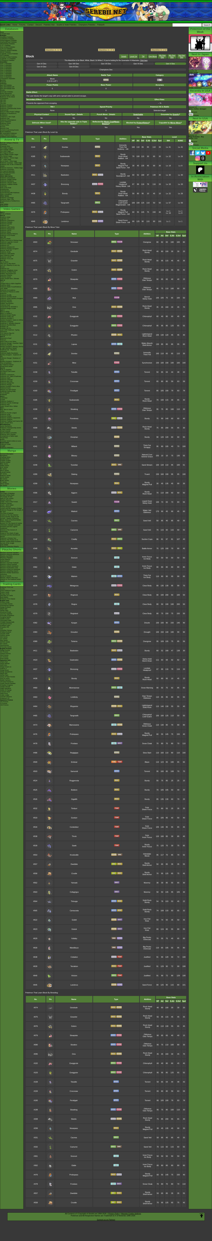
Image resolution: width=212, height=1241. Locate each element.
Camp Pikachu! (5, 559)
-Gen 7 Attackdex (6, 73)
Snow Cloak (147, 726)
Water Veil (147, 510)
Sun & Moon (4, 262)
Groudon (74, 632)
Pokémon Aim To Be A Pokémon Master (11, 165)
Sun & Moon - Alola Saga (8, 161)
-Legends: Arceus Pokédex (9, 54)
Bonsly (65, 193)
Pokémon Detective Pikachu (9, 546)
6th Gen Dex (162, 56)
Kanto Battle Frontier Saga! (9, 154)
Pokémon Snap (5, 414)
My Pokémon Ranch (7, 365)
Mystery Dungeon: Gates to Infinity (11, 320)
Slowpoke (74, 279)
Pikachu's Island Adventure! (9, 566)
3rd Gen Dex (181, 56)
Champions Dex (106, 70)
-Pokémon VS (4, 698)
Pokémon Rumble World (8, 297)
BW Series (3, 479)
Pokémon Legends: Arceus (9, 242)
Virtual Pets (4, 438)
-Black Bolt (3, 609)
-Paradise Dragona (6, 685)
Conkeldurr (74, 827)
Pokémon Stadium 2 (7, 401)
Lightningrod (147, 334)
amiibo (2, 439)
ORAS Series (4, 484)
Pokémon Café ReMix (7, 227)
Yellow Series (4, 465)
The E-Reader (5, 393)
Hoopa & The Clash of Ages (9, 533)
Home (14, 25)
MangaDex (3, 455)
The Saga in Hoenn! (6, 153)
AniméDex (3, 144)
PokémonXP (4, 110)
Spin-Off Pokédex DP (7, 87)
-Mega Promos (5, 650)
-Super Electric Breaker (8, 683)
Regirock (74, 595)
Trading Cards (12, 584)
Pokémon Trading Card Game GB (11, 421)
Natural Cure (147, 455)
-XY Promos (4, 657)
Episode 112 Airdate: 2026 (196, 136)
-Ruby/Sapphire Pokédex (8, 40)
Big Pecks (147, 937)
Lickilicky (74, 697)
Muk (74, 298)
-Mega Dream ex (5, 667)
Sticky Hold (147, 299)
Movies (11, 488)
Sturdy (123, 154)
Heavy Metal (121, 186)
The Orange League (7, 149)
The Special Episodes (7, 171)
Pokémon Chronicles (7, 169)
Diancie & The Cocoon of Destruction (8, 530)
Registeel (74, 613)
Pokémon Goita (5, 444)
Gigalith (74, 799)
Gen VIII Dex (74, 64)
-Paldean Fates (5, 625)
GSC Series (4, 467)
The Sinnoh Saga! (6, 156)
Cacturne (74, 530)
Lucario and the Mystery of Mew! (11, 508)
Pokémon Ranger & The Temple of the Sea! (11, 510)
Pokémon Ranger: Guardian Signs (11, 343)
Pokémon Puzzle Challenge (9, 403)
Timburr (74, 808)
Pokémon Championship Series (10, 108)
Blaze (147, 762)
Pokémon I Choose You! (8, 538)
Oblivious (147, 278)
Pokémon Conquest (6, 321)
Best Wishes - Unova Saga (9, 158)
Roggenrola (74, 781)
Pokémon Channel (6, 380)
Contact (30, 25)
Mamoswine (74, 725)
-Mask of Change (6, 690)
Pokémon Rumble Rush (8, 272)
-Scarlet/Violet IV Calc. (7, 95)
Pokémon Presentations (8, 120)
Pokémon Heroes (6, 503)
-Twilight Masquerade (7, 622)
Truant (147, 474)
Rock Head (122, 156)
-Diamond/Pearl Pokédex (8, 42)
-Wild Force (4, 693)
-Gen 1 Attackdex (6, 63)
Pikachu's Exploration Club (9, 568)
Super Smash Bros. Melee (9, 406)
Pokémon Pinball (5, 416)
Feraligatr (74, 391)
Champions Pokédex (87, 25)
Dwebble (74, 864)
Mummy (147, 883)
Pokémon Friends (6, 224)
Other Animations (6, 194)
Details (123, 56)
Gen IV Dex (41, 67)
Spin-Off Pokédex (6, 85)
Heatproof (123, 184)
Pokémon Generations (7, 178)
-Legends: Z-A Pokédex (8, 59)
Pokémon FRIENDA (6, 447)
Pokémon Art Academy (7, 290)
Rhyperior (74, 706)
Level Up (133, 56)
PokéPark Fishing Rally (8, 391)
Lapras (74, 344)
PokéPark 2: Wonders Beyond (10, 323)
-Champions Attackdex (7, 78)
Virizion (74, 976)
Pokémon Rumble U (7, 318)
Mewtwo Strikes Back (7, 495)
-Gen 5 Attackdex (6, 70)
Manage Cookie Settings (131, 1214)
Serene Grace (147, 457)
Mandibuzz (74, 948)
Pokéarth (101, 25)
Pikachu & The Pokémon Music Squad (10, 580)
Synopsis (193, 141)
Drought (147, 632)
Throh (74, 836)
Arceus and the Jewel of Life (9, 516)
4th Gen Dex (172, 56)
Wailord (74, 511)
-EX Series (3, 643)
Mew (74, 363)
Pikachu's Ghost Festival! (8, 564)
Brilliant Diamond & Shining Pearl (11, 240)
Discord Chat (4, 128)
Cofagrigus (74, 892)
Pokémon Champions (7, 220)
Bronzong (65, 184)
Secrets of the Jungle (7, 543)
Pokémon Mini (5, 404)
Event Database (5, 131)
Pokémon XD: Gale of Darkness (10, 376)
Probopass (65, 212)
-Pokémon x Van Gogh (7, 117)
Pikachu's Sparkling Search (9, 571)
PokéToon (3, 186)
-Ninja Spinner (5, 663)
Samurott (74, 771)
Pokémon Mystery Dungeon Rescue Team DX (9, 249)
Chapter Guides (5, 460)
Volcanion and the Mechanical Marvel (10, 535)
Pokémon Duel (5, 305)
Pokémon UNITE (5, 230)
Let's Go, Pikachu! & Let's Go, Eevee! (10, 266)
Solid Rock (147, 707)
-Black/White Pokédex (7, 44)
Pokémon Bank (5, 285)
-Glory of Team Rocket (7, 677)
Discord (39, 25)
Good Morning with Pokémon (9, 192)
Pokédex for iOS (5, 335)
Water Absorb (147, 343)
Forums (22, 25)
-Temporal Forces (6, 624)
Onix (74, 307)
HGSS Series (4, 477)
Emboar (74, 762)
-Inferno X (3, 668)
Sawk (74, 846)
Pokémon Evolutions (7, 181)
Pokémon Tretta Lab (7, 317)
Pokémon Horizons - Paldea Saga (11, 168)
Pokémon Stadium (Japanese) (10, 418)
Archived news (5, 34)
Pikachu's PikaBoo (6, 558)
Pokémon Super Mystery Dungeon (11, 298)
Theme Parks (4, 125)
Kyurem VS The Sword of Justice (11, 523)
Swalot (74, 502)
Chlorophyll (123, 201)
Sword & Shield (5, 239)
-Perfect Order (5, 602)
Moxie (147, 856)
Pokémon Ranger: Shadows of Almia (10, 359)
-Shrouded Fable (5, 620)
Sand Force (121, 168)
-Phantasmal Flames (7, 605)
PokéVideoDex (5, 191)
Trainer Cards (4, 592)
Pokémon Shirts (5, 123)
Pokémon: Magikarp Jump (9, 270)
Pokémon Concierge (7, 197)
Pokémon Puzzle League (8, 413)
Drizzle (147, 623)
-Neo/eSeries (4, 645)
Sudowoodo (65, 156)
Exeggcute (74, 316)
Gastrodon (74, 660)
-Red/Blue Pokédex (6, 37)
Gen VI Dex (138, 64)
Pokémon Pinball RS (7, 383)
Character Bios (5, 146)
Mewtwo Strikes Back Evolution (10, 541)
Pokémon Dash (5, 378)
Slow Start (147, 753)
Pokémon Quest (5, 277)
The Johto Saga (5, 151)
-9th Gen (3, 100)
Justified (147, 957)
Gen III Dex (74, 67)
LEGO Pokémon (5, 122)
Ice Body (147, 559)
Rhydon (74, 335)
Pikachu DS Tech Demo (8, 389)
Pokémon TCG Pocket (7, 235)
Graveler (74, 261)
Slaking (74, 474)
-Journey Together (6, 614)
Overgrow (147, 242)
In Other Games (5, 429)
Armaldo (74, 548)
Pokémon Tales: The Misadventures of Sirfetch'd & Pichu (10, 200)
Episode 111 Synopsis (197, 109)
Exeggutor (74, 326)
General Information (6, 454)
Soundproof (121, 176)
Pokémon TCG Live (6, 258)
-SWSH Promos (5, 653)
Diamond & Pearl (5, 338)
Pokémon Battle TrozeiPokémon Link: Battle (11, 287)
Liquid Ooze (147, 501)
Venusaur (74, 242)
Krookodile (74, 855)
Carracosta (74, 911)
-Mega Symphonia (6, 672)
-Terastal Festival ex (6, 682)
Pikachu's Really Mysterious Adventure (9, 573)
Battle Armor (147, 548)
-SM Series (4, 637)
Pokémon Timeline (6, 105)
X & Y (2, 282)
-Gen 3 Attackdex (6, 67)
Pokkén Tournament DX (8, 273)
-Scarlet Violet (4, 634)
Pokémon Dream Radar (8, 315)
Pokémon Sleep (5, 232)
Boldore (74, 790)
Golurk (74, 929)
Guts (147, 807)
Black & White (4, 312)
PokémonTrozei (5, 388)
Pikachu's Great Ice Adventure (10, 569)
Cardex (2, 90)
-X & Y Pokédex (5, 45)
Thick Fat (123, 147)
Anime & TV (11, 139)
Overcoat (147, 939)
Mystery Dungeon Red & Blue (10, 386)
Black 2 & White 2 (6, 313)
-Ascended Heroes (6, 604)
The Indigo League (6, 148)
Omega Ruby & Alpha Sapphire (10, 283)
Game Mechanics (6, 93)
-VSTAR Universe (6, 697)
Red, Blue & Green (6, 409)
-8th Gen (3, 102)
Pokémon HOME (5, 244)
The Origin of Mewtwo (7, 493)
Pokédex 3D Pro (5, 328)
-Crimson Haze (5, 692)
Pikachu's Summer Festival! (9, 563)
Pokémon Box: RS (6, 381)
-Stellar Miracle (5, 687)
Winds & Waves (5, 214)
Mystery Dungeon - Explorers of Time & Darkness (10, 362)
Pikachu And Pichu (6, 556)
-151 (1, 629)
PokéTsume (4, 206)
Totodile (74, 372)
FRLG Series (4, 470)
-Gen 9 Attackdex (6, 77)
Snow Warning (147, 688)
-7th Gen (3, 103)
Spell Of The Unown (6, 498)
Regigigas (74, 753)
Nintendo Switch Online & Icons (10, 441)
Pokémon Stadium (6, 419)
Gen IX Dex (41, 64)
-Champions (4, 98)
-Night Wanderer (5, 688)
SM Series (3, 485)
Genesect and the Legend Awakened (8, 527)
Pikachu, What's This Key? (9, 577)
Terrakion (74, 966)
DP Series (3, 474)
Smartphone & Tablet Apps (9, 436)
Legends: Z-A (4, 219)
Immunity (123, 145)
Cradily (74, 539)
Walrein (74, 576)
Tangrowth (65, 203)
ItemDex (3, 80)
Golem (74, 270)
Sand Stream (147, 465)
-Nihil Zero (3, 665)
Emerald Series (5, 472)
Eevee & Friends (5, 576)
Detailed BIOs (4, 459)
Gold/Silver (3, 398)
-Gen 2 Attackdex (6, 65)
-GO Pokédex (4, 55)
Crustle (74, 873)
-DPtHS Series (5, 642)
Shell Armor (147, 345)
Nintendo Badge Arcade (8, 308)
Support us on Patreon (106, 1220)
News (2, 32)
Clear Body (147, 586)
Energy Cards (4, 594)
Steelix (74, 428)
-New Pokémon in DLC (7, 135)
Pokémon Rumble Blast (8, 325)
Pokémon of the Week (7, 97)
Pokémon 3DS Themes (8, 434)
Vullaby (74, 938)
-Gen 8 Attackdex (6, 75)
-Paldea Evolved (5, 632)
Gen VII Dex (106, 64)
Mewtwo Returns (5, 500)
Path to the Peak (5, 188)
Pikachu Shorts (11, 549)
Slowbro (74, 288)
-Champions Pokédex (7, 60)
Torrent (147, 372)
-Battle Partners (5, 680)
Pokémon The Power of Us (9, 540)
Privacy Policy (114, 1214)
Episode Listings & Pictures (9, 143)
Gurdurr (74, 818)
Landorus (65, 221)
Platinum (3, 340)
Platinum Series (5, 475)
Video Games (11, 209)
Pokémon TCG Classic (7, 599)
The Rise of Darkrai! (6, 513)
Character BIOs (5, 457)
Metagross (74, 586)
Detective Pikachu (6, 275)
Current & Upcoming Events (9, 130)
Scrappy (147, 447)
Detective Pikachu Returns (9, 234)
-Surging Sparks (5, 617)
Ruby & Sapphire (5, 370)
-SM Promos (4, 655)
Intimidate (147, 854)
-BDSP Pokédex (5, 52)
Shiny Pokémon (5, 174)
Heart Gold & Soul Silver (8, 341)
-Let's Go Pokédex (6, 49)
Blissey (74, 456)
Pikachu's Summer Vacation (9, 553)
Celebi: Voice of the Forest (9, 502)
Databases (11, 29)
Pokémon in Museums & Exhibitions (8, 114)
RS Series (3, 469)
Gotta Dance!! (4, 561)
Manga (12, 450)
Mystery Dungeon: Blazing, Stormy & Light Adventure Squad (11, 347)
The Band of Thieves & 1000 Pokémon (9, 292)
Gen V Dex (170, 64)
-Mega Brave (4, 670)
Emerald (3, 373)
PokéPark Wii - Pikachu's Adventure (8, 350)
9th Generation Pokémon (8, 133)
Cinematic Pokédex (6, 92)
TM (143, 56)
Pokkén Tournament (6, 303)
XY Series (3, 482)
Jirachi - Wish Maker (7, 505)
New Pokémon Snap (7, 255)
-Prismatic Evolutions (7, 615)
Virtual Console (5, 431)
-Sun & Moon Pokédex (7, 47)
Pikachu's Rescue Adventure (9, 554)
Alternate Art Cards (6, 595)
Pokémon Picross (6, 300)
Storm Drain (147, 661)
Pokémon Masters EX (7, 229)
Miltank (74, 446)
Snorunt (74, 558)
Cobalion (74, 957)
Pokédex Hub (49, 25)
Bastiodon (65, 175)
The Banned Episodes (7, 173)
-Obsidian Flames (6, 630)
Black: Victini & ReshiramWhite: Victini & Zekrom (10, 520)
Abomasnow (74, 688)
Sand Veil (147, 521)
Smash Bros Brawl (6, 366)
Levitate (123, 182)
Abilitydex (3, 83)
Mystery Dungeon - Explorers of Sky (10, 355)
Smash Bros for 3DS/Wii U (9, 307)
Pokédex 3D (4, 326)
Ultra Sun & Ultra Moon (8, 263)
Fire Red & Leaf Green (7, 371)
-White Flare (4, 610)
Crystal (2, 399)
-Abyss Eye (4, 662)
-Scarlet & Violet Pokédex (8, 57)
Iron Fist (147, 919)
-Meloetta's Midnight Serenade (10, 525)
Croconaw (74, 381)
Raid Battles (4, 597)
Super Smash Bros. (6, 423)
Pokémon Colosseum (7, 375)
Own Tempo (147, 280)
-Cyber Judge (4, 695)
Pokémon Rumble (6, 345)
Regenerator (121, 205)
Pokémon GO (4, 225)
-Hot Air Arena (4, 678)
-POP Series (4, 658)
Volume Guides (5, 462)
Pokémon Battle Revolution (9, 353)
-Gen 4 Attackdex (6, 68)
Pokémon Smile (5, 252)
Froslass (74, 743)
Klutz (147, 921)
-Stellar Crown (5, 619)
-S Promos (3, 703)
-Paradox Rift (4, 627)
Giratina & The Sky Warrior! (9, 515)
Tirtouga (74, 901)
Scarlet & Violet (5, 217)
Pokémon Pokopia (6, 222)
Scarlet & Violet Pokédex (66, 25)
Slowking (74, 409)
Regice (74, 604)
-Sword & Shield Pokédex (8, 50)
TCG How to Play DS (7, 333)
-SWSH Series (5, 635)
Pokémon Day (5, 118)
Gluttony (120, 149)
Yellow (2, 411)
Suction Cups (147, 539)
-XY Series (3, 638)
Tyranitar (74, 465)
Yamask (74, 883)
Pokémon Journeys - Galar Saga (11, 163)
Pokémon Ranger (6, 384)
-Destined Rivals (5, 612)
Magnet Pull (123, 166)
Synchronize (147, 363)
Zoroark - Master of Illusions (9, 518)
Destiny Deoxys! (5, 507)
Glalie (74, 567)
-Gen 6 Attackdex (6, 72)
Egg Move (153, 56)
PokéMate (3, 394)
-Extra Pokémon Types (7, 590)
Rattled (121, 158)
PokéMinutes (4, 189)
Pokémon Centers (6, 107)
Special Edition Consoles (8, 433)
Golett (74, 920)
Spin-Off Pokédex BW (7, 88)
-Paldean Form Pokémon (8, 136)
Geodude (74, 251)
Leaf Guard (123, 203)
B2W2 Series (4, 480)
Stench (147, 297)
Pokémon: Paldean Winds (8, 184)
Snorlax (65, 147)
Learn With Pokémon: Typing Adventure (9, 330)
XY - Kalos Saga (5, 159)
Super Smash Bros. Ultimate (9, 278)
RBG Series (4, 464)
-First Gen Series (5, 647)
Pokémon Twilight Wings (8, 179)
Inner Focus (147, 557)
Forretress (74, 418)
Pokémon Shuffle (5, 295)
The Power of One (6, 497)
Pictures (194, 115)
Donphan (74, 437)
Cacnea (74, 521)
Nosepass (65, 166)
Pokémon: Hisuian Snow (8, 183)
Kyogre (74, 623)
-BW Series (4, 640)
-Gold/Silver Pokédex (7, 39)
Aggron (74, 493)
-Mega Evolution (5, 607)
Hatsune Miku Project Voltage (10, 112)
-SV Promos (4, 652)
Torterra (74, 641)
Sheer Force (121, 222)
